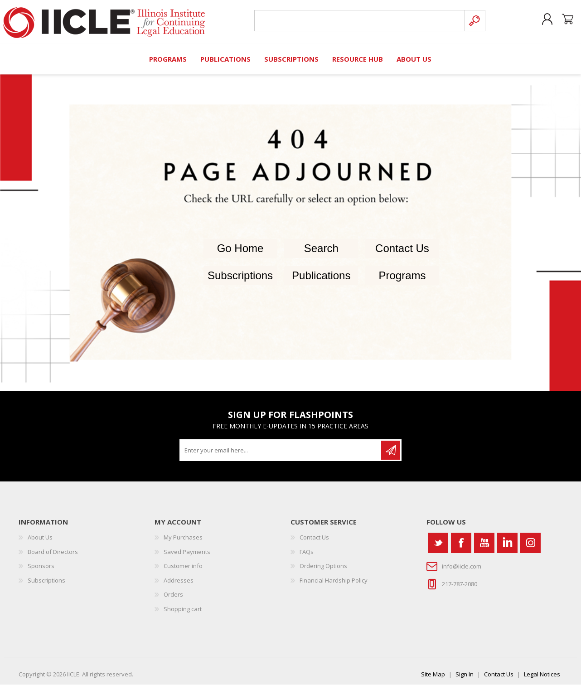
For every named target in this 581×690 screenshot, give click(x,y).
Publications (321, 281)
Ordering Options (323, 571)
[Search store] (358, 23)
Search (321, 254)
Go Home (240, 254)
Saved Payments (187, 557)
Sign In (464, 679)
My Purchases (183, 542)
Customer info (183, 571)
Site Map (433, 679)
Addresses (179, 585)
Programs (402, 281)
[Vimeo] (507, 548)
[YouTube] (484, 548)
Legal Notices (542, 679)
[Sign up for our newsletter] (281, 455)
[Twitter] (438, 548)
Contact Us (402, 254)
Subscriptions (240, 281)
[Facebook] (461, 548)
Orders (173, 600)
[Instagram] (530, 548)
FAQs (307, 557)
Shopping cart (563, 22)
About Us (40, 542)
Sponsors (41, 571)
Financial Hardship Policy (334, 585)
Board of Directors (53, 557)
